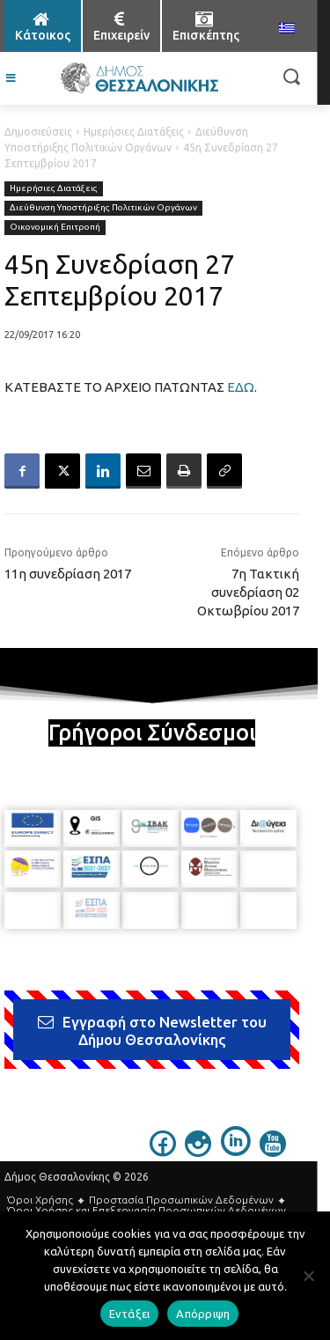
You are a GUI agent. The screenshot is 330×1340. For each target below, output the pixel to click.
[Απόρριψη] (308, 1276)
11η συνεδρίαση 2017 (67, 573)
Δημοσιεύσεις (38, 131)
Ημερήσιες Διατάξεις (134, 131)
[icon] (162, 1152)
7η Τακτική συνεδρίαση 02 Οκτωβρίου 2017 (248, 592)
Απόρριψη (203, 1313)
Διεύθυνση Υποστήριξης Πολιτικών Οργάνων (103, 208)
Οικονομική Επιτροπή (55, 227)
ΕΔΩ (240, 386)
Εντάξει (129, 1313)
